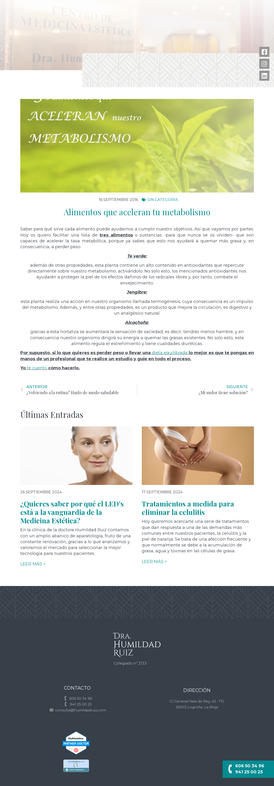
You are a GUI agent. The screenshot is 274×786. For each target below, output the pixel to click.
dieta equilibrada (170, 352)
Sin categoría (162, 199)
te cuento (37, 368)
